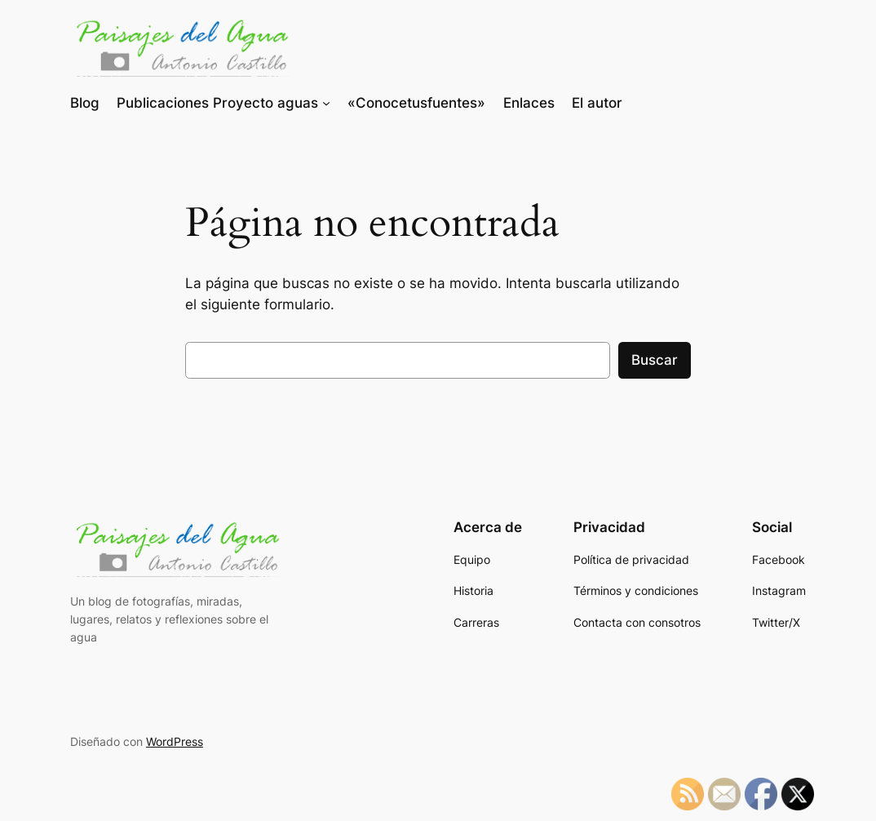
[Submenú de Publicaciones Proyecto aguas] (326, 103)
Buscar (654, 360)
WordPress (174, 741)
